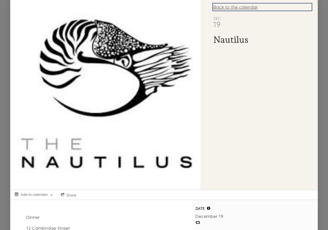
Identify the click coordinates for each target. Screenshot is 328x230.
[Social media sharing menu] (68, 195)
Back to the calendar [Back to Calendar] (235, 7)
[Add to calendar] (33, 194)
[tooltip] (208, 208)
